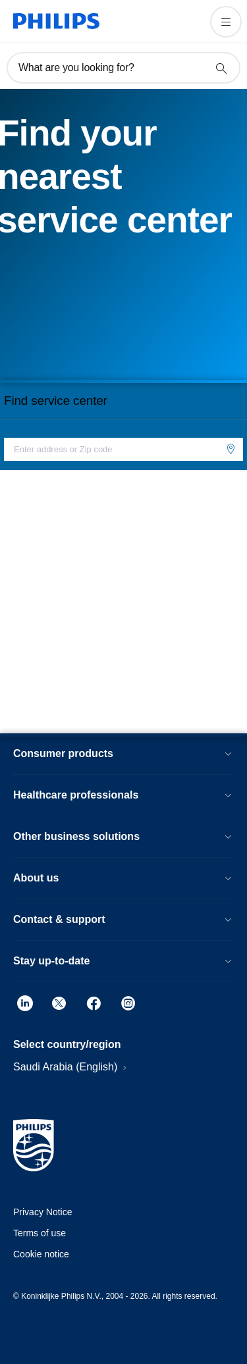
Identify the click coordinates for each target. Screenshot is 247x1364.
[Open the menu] (226, 22)
